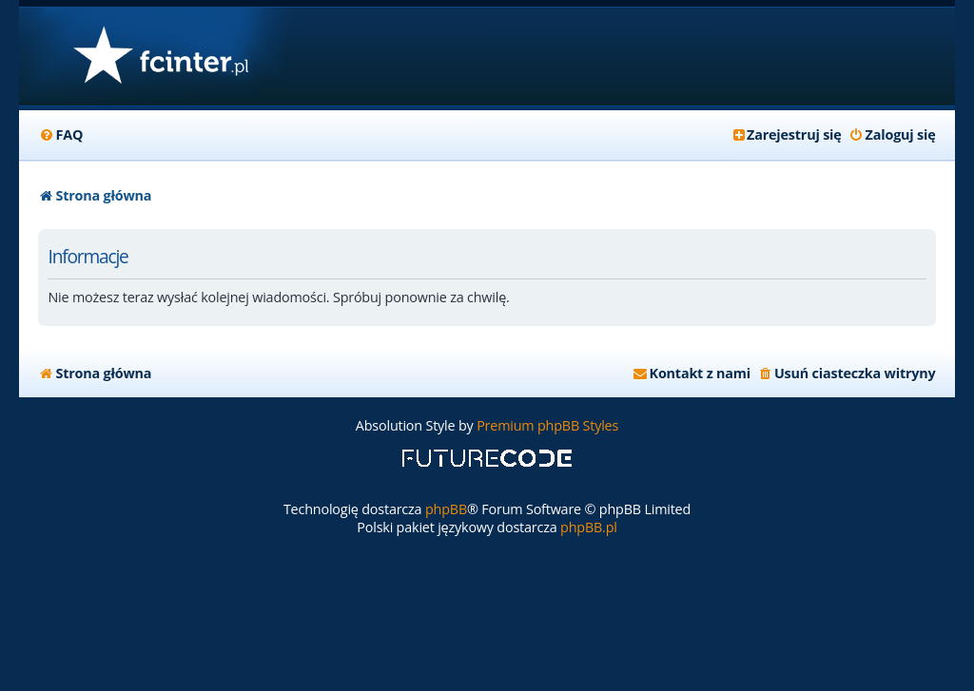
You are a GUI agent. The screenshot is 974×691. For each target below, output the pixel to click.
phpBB (446, 509)
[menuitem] (60, 135)
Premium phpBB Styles (547, 425)
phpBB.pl (588, 527)
